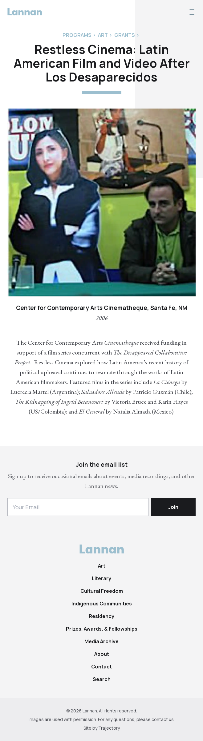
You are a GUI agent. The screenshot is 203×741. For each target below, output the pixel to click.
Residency (101, 616)
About (101, 654)
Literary (101, 578)
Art (101, 565)
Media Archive (101, 641)
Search (102, 679)
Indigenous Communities (101, 603)
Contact (101, 666)
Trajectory (109, 728)
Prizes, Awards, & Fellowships (101, 628)
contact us (163, 719)
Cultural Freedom (101, 591)
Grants (124, 35)
